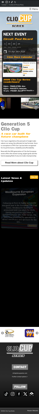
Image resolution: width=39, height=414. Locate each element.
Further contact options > (20, 377)
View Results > (28, 91)
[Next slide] (35, 108)
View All (34, 177)
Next (37, 333)
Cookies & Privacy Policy (16, 5)
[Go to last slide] (3, 108)
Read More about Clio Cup (19, 162)
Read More (23, 222)
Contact (4, 5)
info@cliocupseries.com (20, 373)
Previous (2, 333)
